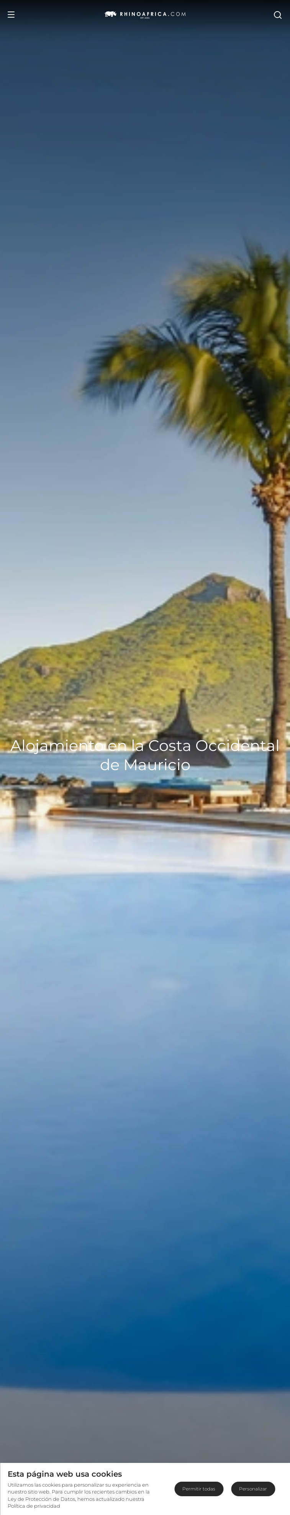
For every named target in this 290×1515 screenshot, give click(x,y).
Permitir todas (198, 1489)
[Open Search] (277, 14)
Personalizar (253, 1489)
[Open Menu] (11, 14)
